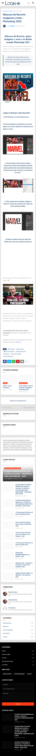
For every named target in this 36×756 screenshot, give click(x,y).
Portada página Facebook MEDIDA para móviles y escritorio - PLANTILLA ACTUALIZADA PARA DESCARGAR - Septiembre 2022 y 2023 (23, 489)
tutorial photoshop (8, 356)
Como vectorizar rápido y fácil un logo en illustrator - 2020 (23, 524)
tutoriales (18, 665)
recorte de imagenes (16, 354)
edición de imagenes (8, 351)
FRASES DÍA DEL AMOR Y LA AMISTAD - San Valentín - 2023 (24, 575)
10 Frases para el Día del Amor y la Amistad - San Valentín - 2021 (22, 534)
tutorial (18, 637)
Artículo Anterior (7, 407)
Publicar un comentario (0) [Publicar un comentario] (18, 401)
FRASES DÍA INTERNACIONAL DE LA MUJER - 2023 (22, 554)
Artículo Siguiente (29, 407)
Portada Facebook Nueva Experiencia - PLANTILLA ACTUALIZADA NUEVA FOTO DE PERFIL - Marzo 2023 (24, 503)
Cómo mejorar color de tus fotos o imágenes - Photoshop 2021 (26, 387)
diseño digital (18, 11)
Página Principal (8, 11)
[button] (2, 3)
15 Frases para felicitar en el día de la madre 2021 (24, 543)
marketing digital (18, 630)
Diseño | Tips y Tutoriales (7, 386)
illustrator (18, 627)
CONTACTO (18, 342)
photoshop (6, 354)
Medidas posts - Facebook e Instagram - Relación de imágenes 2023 (23, 564)
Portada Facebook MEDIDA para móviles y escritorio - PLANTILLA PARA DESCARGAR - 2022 (24, 717)
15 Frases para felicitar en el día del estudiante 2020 (24, 513)
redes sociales (18, 654)
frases (18, 651)
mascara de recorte (21, 351)
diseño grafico (20, 349)
